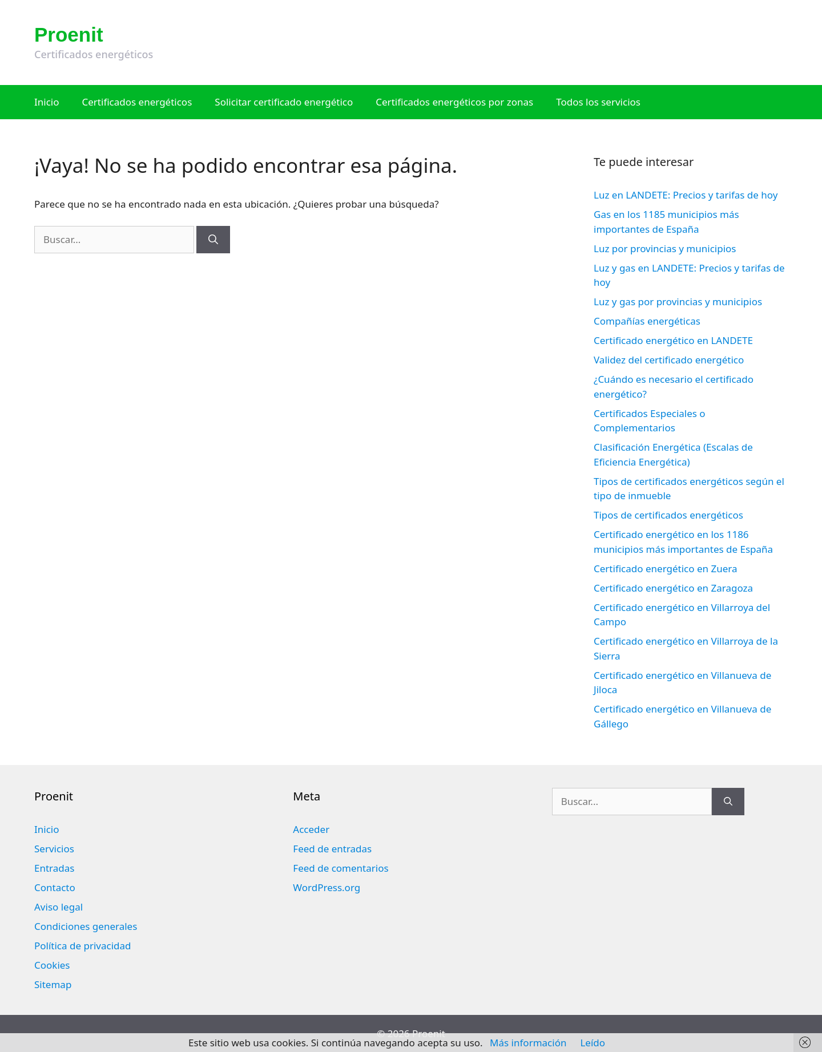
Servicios (54, 848)
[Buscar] (213, 239)
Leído (592, 1042)
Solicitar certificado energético (284, 101)
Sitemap (52, 984)
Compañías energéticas (647, 320)
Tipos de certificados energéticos (668, 514)
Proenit (68, 34)
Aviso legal (58, 906)
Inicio (46, 101)
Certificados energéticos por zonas (454, 101)
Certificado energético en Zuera (665, 568)
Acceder (311, 829)
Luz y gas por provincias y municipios (678, 301)
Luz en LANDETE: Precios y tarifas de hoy (685, 194)
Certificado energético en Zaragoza (673, 587)
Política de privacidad (82, 945)
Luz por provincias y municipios (665, 248)
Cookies (52, 965)
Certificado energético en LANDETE (673, 340)
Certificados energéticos (137, 101)
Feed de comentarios (340, 868)
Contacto (54, 887)
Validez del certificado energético (669, 359)
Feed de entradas (332, 848)
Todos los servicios (598, 101)
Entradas (54, 868)
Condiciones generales (85, 926)
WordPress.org (326, 887)
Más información (528, 1042)
